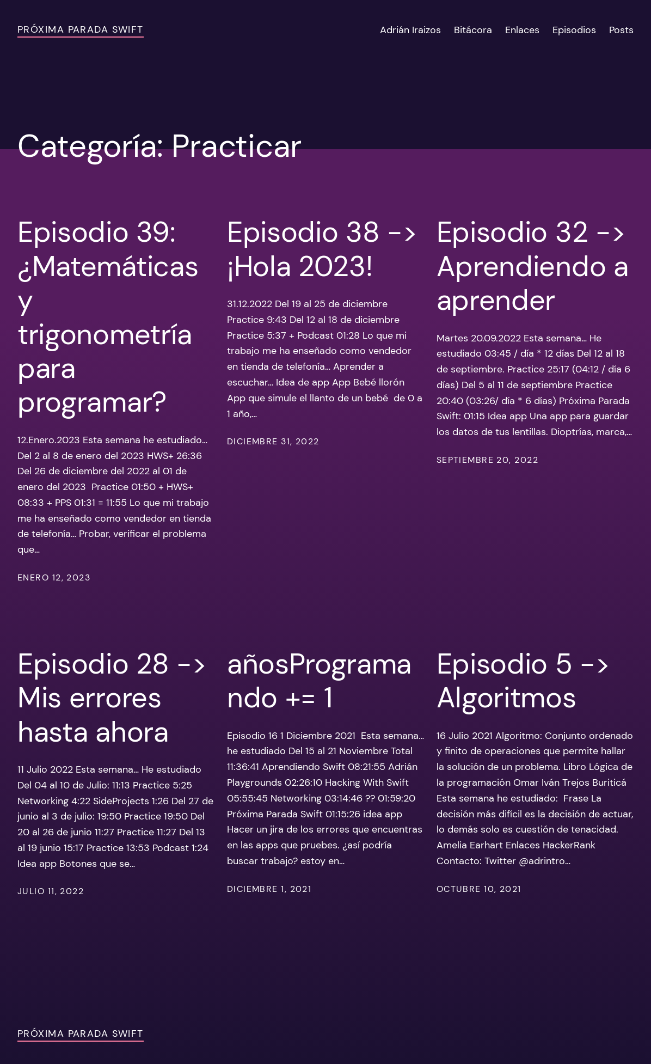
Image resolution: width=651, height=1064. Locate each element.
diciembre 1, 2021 (269, 889)
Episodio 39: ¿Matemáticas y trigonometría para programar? (107, 317)
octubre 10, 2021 (479, 889)
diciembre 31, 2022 (273, 441)
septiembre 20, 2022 (487, 460)
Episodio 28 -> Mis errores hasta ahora (112, 698)
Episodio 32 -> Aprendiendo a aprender (533, 266)
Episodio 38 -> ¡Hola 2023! (322, 249)
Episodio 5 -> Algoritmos (524, 681)
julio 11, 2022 (50, 891)
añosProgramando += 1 (319, 681)
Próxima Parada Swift (80, 29)
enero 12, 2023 (53, 577)
